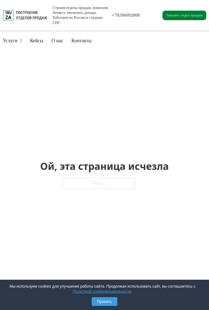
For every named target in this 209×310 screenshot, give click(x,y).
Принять (104, 301)
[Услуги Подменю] (21, 40)
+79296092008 (126, 15)
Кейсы (36, 40)
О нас (57, 40)
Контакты (81, 40)
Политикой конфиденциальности (102, 291)
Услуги (10, 40)
